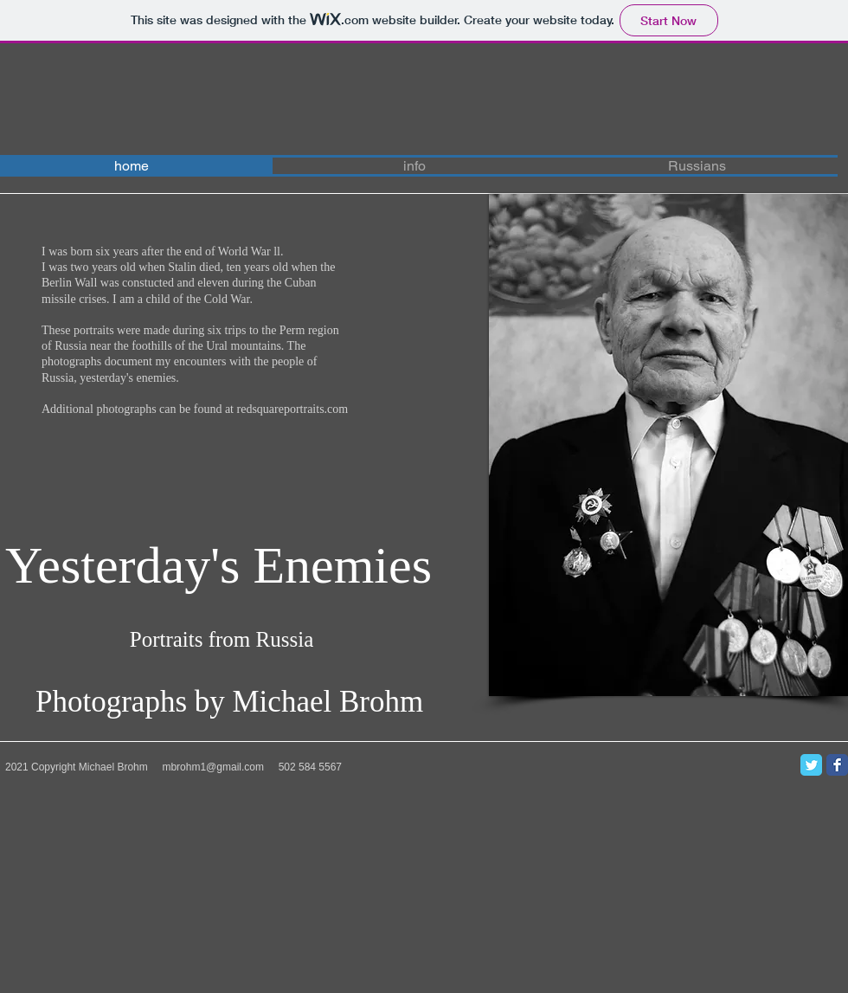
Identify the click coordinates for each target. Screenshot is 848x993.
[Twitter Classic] (811, 765)
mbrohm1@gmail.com (213, 767)
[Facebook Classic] (837, 765)
